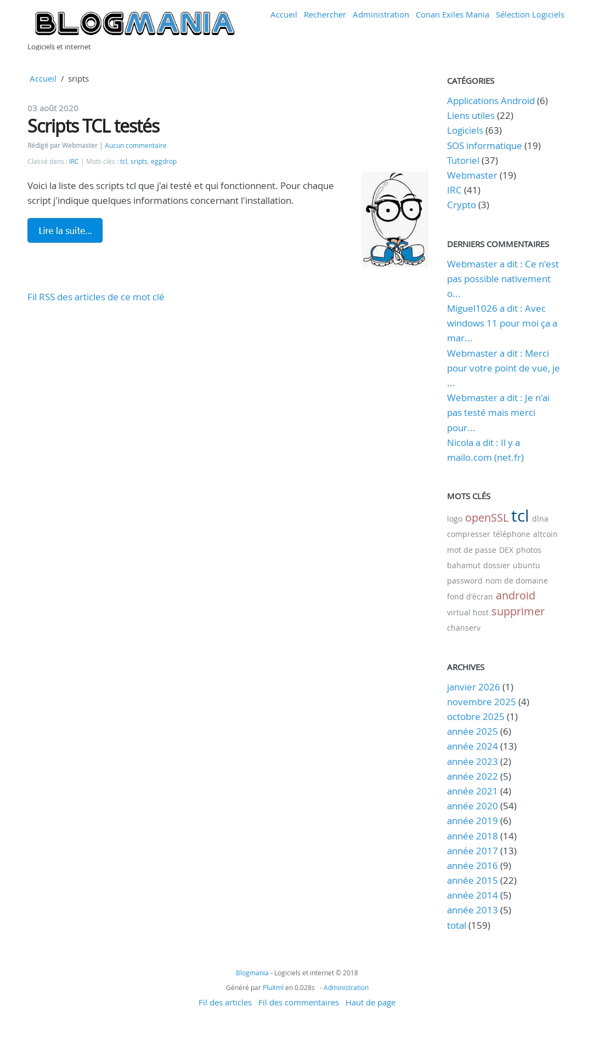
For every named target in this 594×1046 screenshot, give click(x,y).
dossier (496, 565)
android (515, 595)
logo (454, 518)
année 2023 (472, 761)
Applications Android (491, 100)
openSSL (486, 517)
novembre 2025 (481, 701)
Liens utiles (471, 115)
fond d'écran (470, 596)
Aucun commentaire (136, 145)
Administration (381, 14)
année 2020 (472, 805)
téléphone (511, 534)
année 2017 (472, 850)
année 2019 (472, 820)
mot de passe (471, 550)
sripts (139, 161)
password (465, 580)
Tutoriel (463, 160)
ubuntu (526, 565)
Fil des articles (225, 1002)
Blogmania (252, 972)
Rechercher (325, 14)
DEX (506, 550)
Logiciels (465, 130)
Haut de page (370, 1002)
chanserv (463, 627)
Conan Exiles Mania (452, 14)
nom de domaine (516, 580)
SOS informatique (484, 145)
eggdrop (164, 161)
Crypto (461, 204)
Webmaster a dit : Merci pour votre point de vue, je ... (503, 368)
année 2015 (472, 880)
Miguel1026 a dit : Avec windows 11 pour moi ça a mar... (502, 323)
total (457, 925)
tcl (123, 161)
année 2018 (472, 836)
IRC (74, 161)
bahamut (463, 565)
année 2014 (472, 895)
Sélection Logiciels (530, 14)
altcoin (545, 534)
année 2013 (472, 910)
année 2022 (472, 776)
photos (528, 550)
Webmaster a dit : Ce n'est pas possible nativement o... (503, 279)
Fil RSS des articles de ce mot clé (96, 296)
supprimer (518, 611)
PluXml (273, 987)
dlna (540, 518)
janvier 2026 (473, 687)
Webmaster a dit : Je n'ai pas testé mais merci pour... (498, 412)
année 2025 (472, 731)
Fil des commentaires (298, 1002)
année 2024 (472, 746)
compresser (468, 534)
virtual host (468, 612)
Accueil (283, 14)
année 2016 (472, 865)
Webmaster (472, 175)
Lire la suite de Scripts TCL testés (65, 230)
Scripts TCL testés (93, 126)
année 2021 (472, 791)
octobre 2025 (476, 716)
